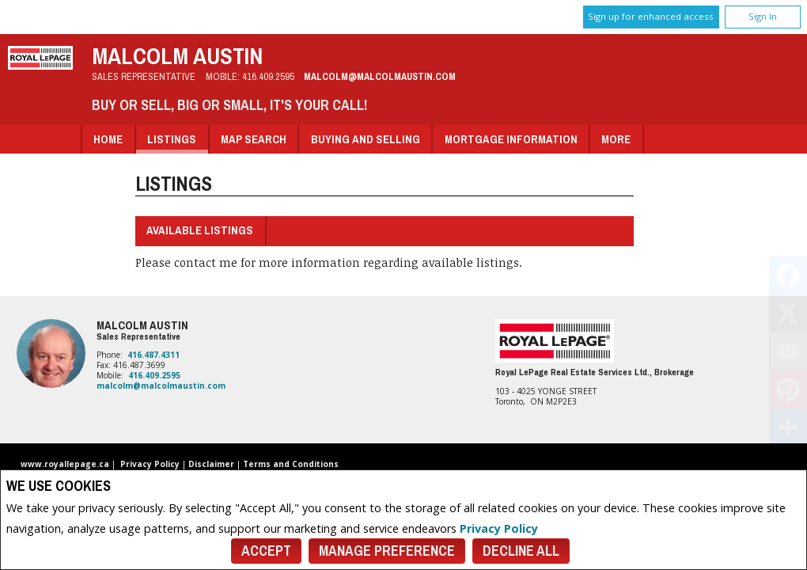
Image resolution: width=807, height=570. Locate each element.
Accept (266, 550)
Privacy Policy (499, 528)
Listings (171, 138)
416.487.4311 (153, 354)
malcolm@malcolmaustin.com (380, 76)
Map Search (253, 138)
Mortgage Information (511, 138)
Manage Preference (387, 550)
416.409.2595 (268, 76)
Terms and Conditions (291, 463)
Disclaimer (211, 463)
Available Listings (199, 230)
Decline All (521, 550)
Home (108, 138)
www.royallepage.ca (65, 463)
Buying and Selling (365, 138)
